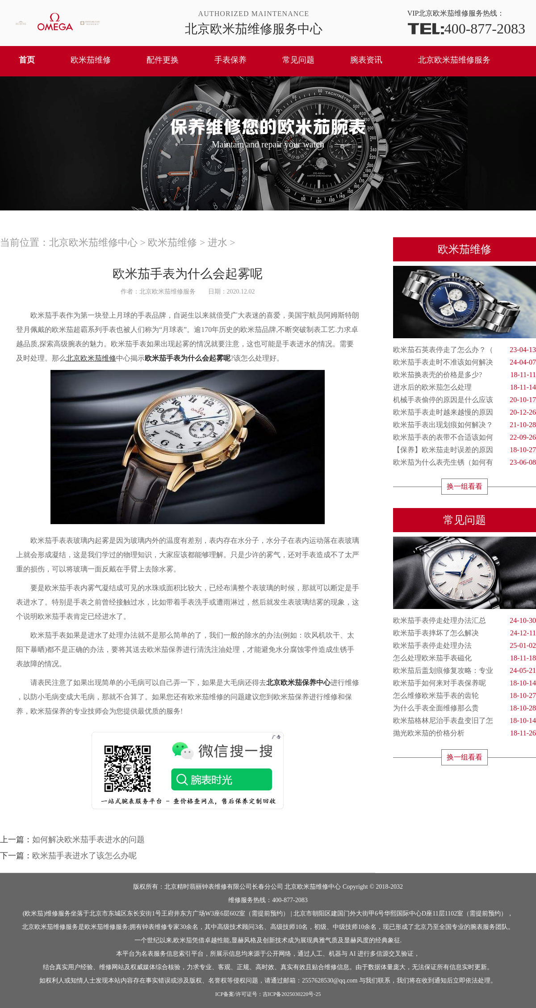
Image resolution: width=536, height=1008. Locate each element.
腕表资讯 (366, 59)
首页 (27, 59)
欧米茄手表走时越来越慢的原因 (464, 412)
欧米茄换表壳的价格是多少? (464, 375)
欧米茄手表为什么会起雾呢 (187, 358)
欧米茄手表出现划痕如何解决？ (464, 425)
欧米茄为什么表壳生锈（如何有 (464, 462)
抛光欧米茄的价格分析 (464, 733)
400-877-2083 (466, 28)
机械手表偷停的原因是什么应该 (464, 400)
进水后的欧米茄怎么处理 (464, 387)
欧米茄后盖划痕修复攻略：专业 (464, 670)
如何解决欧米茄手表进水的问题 (88, 839)
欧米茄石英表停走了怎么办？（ (464, 350)
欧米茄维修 (91, 59)
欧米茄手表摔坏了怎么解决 (464, 633)
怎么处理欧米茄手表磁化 (464, 658)
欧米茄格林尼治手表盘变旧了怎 (464, 720)
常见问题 (298, 59)
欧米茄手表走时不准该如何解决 (464, 362)
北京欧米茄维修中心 (93, 242)
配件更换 (163, 59)
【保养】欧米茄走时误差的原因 (464, 450)
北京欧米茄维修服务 (454, 59)
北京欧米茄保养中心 (298, 682)
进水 (217, 242)
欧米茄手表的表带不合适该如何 (464, 437)
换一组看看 (464, 486)
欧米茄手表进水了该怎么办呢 (84, 855)
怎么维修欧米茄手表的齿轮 (464, 695)
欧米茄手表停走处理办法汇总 (464, 620)
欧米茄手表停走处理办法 (464, 645)
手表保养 (230, 59)
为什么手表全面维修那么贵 (464, 708)
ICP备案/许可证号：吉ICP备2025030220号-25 (268, 994)
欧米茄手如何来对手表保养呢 (464, 683)
